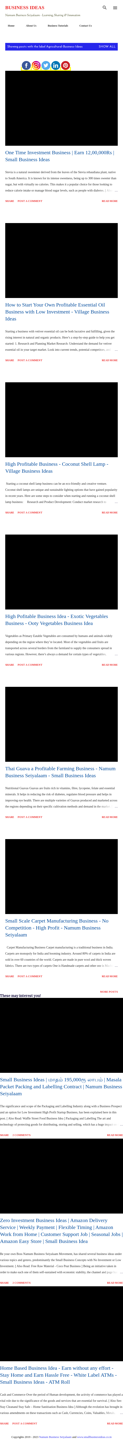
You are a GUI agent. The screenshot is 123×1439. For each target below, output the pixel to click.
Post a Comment (30, 201)
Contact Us (83, 25)
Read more (110, 201)
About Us (28, 25)
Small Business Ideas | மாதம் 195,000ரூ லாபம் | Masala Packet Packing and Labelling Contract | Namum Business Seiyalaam (61, 1086)
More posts (109, 991)
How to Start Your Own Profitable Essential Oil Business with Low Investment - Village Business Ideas (57, 312)
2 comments (21, 1135)
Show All (107, 46)
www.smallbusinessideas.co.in (94, 1437)
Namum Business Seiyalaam (55, 1437)
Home (8, 25)
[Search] (104, 7)
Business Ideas (24, 7)
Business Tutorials (55, 25)
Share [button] (9, 201)
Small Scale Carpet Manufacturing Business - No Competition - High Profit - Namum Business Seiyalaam (56, 928)
